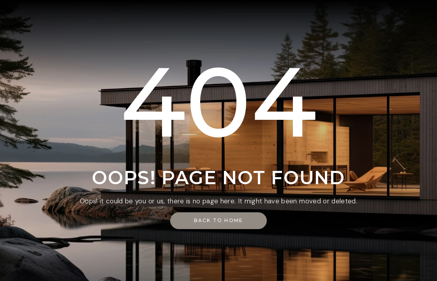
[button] (218, 220)
